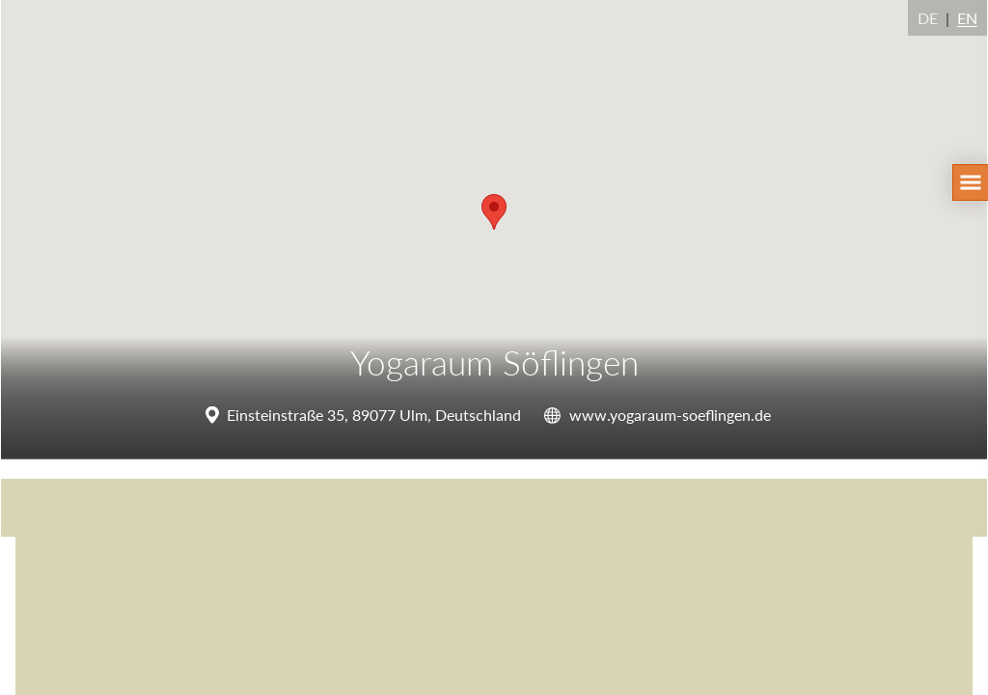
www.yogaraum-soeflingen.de (670, 414)
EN (967, 18)
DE (928, 18)
